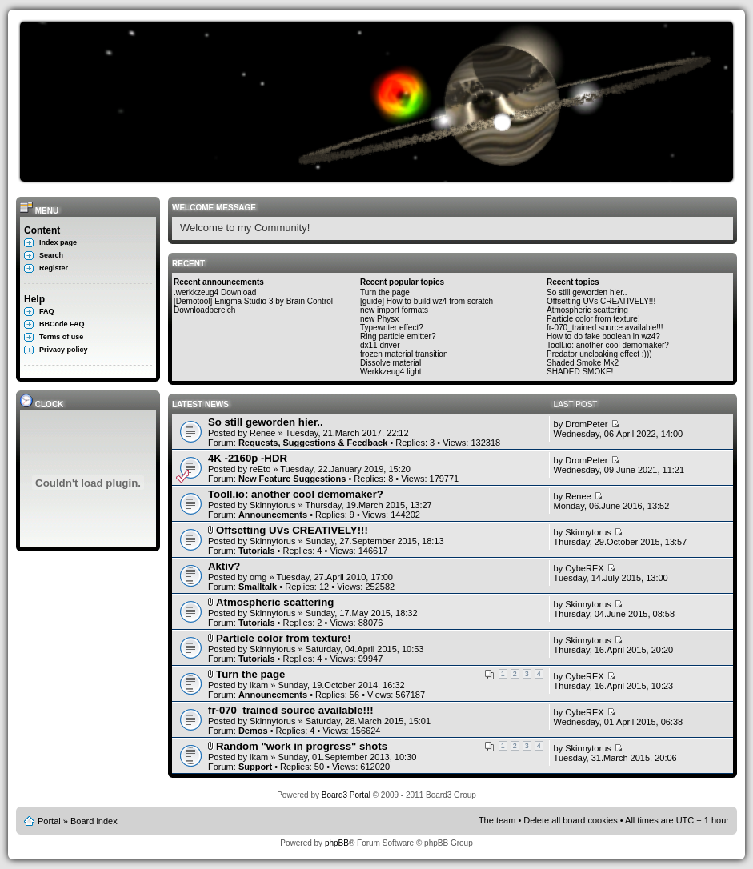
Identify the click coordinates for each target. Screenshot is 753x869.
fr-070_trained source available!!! (605, 327)
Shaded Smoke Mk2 (583, 362)
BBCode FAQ (62, 324)
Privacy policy (63, 350)
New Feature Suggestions (292, 478)
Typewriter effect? (391, 327)
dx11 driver (379, 345)
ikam (259, 685)
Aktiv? (224, 566)
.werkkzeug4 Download (215, 292)
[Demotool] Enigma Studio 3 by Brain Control (253, 301)
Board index (94, 821)
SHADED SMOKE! (580, 371)
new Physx (379, 318)
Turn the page (385, 292)
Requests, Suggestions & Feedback (312, 442)
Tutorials (256, 550)
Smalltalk (257, 586)
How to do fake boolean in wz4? (603, 336)
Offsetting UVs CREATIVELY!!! (601, 301)
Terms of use (61, 337)
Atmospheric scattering (587, 310)
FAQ (46, 311)
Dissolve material (390, 362)
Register (53, 268)
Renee (262, 433)
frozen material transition (404, 354)
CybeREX (584, 568)
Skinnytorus (272, 505)
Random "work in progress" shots (301, 746)
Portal (49, 821)
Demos (253, 730)
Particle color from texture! (593, 318)
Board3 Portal (346, 795)
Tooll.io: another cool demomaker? (608, 345)
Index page (58, 242)
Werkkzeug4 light (391, 371)
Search (51, 255)
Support (255, 766)
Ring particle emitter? (397, 336)
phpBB (337, 843)
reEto (260, 469)
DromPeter (586, 424)
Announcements (272, 514)
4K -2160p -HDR (247, 458)
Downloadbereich (204, 310)
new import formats (394, 310)
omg (258, 577)
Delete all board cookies (570, 820)
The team (497, 820)
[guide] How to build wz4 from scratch (426, 301)
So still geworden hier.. (587, 292)
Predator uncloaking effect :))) (599, 354)
